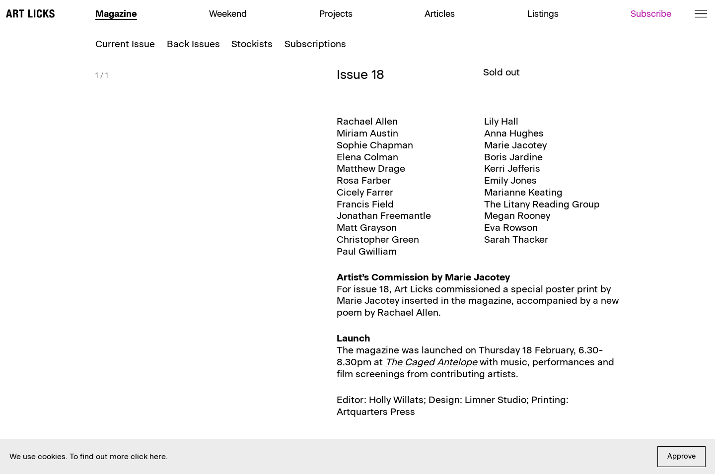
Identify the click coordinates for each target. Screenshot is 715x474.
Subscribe (651, 13)
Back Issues (193, 44)
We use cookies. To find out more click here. (88, 456)
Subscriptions (315, 44)
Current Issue (125, 44)
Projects (336, 13)
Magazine (116, 13)
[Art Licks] (30, 15)
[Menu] (701, 13)
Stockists (252, 44)
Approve (681, 456)
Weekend (228, 13)
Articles (440, 13)
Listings (543, 13)
